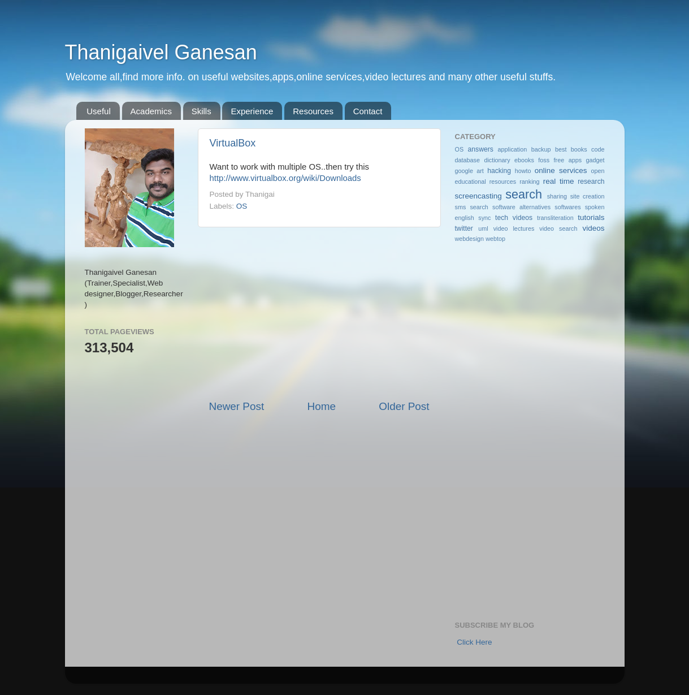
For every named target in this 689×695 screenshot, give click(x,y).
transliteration (555, 217)
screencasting (478, 196)
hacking (499, 171)
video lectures (514, 228)
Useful (98, 111)
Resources (313, 111)
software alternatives (521, 207)
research (591, 181)
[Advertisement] (319, 313)
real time (558, 181)
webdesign (469, 238)
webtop (495, 238)
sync (484, 217)
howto (523, 170)
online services (561, 170)
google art (469, 170)
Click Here (474, 642)
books (579, 149)
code (597, 149)
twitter (464, 228)
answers (480, 149)
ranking (529, 181)
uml (483, 228)
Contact (368, 111)
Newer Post (237, 406)
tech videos (513, 218)
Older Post (404, 406)
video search (558, 228)
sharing (557, 196)
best (560, 149)
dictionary (497, 160)
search (523, 194)
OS (242, 206)
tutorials (591, 217)
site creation (587, 196)
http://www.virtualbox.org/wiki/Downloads (285, 178)
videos (594, 228)
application (512, 149)
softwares (567, 207)
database (467, 160)
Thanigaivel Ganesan (161, 52)
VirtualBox (233, 143)
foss (543, 160)
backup (541, 149)
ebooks (524, 160)
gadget (595, 160)
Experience (252, 111)
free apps (568, 160)
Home (321, 406)
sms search (471, 207)
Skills (201, 111)
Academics (151, 111)
